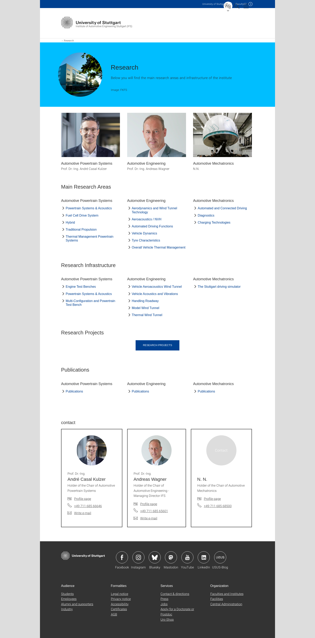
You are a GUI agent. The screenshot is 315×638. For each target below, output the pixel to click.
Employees (69, 599)
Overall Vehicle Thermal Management (158, 247)
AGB (114, 614)
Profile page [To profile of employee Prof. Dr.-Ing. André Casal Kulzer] (82, 498)
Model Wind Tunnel (145, 308)
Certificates (119, 609)
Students (67, 594)
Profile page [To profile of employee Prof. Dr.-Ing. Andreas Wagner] (148, 504)
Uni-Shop (167, 619)
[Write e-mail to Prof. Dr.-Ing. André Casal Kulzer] (79, 513)
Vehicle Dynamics (144, 233)
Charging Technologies (214, 222)
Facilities (216, 599)
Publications (74, 391)
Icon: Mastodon (171, 557)
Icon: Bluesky (155, 557)
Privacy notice (121, 599)
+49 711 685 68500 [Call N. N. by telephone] (218, 506)
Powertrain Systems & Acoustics (89, 208)
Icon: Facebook (122, 557)
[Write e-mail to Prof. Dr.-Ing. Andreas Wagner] (145, 518)
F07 (241, 3)
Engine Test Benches (81, 286)
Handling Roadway (145, 301)
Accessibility (120, 604)
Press (164, 599)
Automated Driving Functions (152, 226)
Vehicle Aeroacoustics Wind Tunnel (157, 286)
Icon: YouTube (187, 557)
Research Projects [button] (157, 345)
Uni (214, 3)
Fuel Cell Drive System (82, 215)
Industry (67, 609)
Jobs (164, 604)
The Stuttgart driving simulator (219, 286)
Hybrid (70, 222)
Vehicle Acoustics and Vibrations (155, 294)
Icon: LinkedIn (204, 557)
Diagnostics (206, 215)
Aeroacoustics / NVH (147, 219)
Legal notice (119, 594)
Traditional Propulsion (81, 229)
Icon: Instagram (138, 557)
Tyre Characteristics (146, 240)
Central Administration (226, 604)
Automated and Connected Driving (222, 208)
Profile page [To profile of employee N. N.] (212, 498)
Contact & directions (175, 594)
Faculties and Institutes (226, 594)
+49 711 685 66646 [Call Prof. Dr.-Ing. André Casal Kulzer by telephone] (88, 506)
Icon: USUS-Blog (220, 557)
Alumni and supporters (77, 604)
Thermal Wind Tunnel (147, 315)
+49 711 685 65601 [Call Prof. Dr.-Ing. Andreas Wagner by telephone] (154, 511)
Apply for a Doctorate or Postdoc (177, 611)
